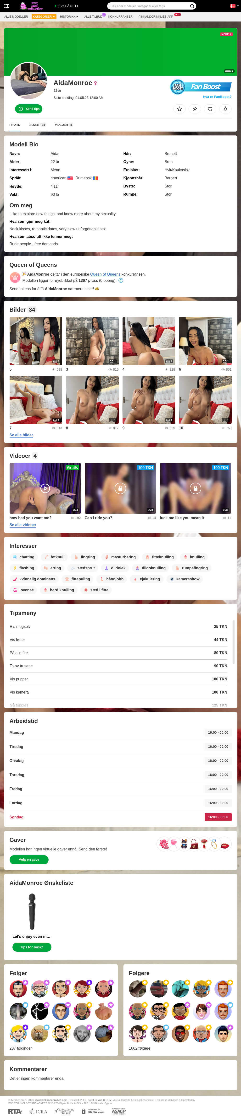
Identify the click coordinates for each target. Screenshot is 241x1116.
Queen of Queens (105, 274)
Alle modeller (16, 16)
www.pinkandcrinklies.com (51, 1099)
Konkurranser (120, 16)
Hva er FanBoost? (217, 97)
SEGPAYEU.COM (101, 1100)
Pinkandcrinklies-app (157, 16)
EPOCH (82, 1100)
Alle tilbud (94, 16)
